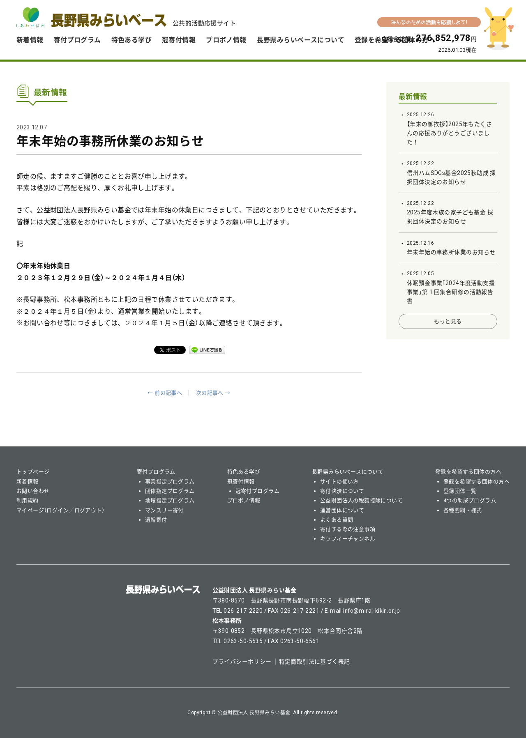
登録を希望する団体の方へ (468, 472)
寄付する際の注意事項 (347, 529)
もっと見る (447, 321)
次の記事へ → (213, 393)
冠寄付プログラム (257, 491)
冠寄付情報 (179, 40)
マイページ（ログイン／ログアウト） (60, 510)
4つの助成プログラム (469, 500)
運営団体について (342, 510)
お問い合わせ (33, 491)
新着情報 (30, 40)
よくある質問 (336, 520)
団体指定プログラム (170, 491)
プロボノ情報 (226, 40)
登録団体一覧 (460, 491)
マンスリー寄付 (164, 510)
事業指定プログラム (170, 481)
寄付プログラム (77, 40)
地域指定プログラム (170, 500)
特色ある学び (131, 40)
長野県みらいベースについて (300, 40)
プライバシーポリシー (242, 661)
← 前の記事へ (165, 393)
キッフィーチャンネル (347, 539)
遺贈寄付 (156, 520)
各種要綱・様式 (462, 510)
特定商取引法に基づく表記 (314, 661)
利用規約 (27, 500)
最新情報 (413, 96)
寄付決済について (342, 491)
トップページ (33, 472)
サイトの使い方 (339, 481)
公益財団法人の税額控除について (361, 500)
